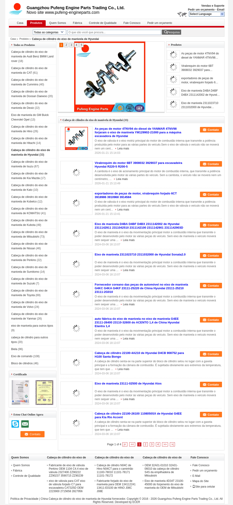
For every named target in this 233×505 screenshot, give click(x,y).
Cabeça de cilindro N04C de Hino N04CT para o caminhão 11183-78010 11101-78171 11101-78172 (115, 470)
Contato (213, 130)
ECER (136, 502)
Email (220, 9)
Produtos (36, 23)
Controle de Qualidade (103, 23)
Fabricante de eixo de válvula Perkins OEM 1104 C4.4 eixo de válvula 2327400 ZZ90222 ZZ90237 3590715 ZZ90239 (68, 470)
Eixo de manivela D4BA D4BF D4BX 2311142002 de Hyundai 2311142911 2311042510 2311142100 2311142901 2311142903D (200, 93)
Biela (14, 349)
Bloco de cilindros (22, 363)
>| (172, 444)
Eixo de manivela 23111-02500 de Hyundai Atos (128, 383)
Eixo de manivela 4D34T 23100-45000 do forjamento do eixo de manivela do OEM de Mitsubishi (164, 484)
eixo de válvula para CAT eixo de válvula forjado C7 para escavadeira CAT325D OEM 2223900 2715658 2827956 (67, 486)
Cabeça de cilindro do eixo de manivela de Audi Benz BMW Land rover (32, 56)
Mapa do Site (200, 481)
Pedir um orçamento (201, 9)
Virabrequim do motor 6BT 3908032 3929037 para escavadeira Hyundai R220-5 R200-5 (199, 68)
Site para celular (203, 486)
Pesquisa (173, 32)
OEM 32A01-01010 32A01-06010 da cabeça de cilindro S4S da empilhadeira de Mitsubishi (162, 470)
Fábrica (77, 23)
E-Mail (196, 475)
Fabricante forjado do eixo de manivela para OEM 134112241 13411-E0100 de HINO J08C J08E (116, 486)
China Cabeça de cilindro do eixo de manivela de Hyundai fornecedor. (84, 498)
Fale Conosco (132, 23)
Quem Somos (57, 23)
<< (132, 444)
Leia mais (123, 148)
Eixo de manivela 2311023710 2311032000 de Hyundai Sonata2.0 (199, 105)
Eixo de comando (22, 356)
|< (125, 444)
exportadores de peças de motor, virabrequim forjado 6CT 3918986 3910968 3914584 (200, 80)
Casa (20, 23)
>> (165, 444)
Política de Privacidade (24, 498)
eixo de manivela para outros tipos (32, 325)
